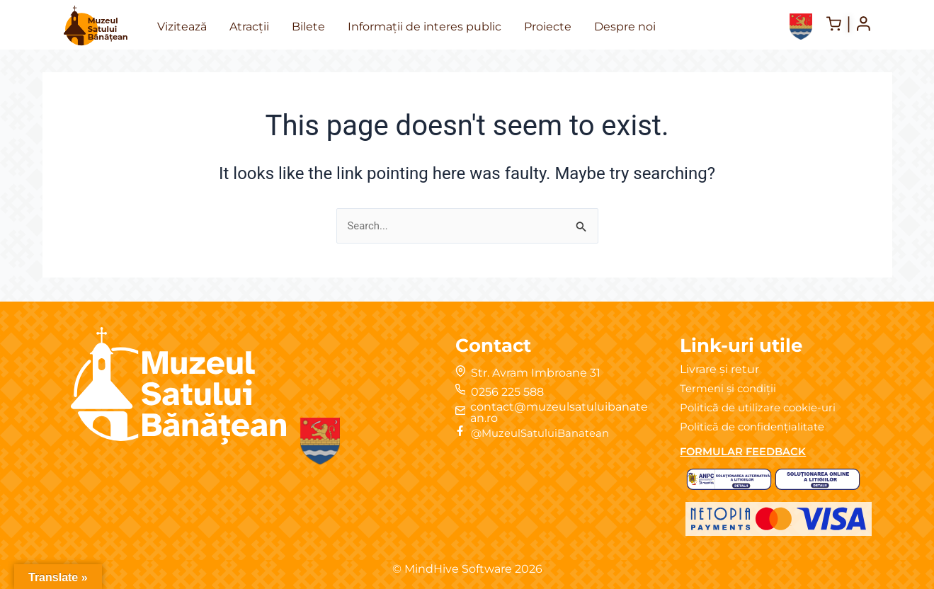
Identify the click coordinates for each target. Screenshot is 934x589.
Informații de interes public (424, 26)
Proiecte (547, 26)
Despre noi (625, 26)
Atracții (249, 26)
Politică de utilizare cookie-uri (762, 407)
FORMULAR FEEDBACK (748, 451)
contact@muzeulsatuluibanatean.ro (560, 412)
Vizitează (182, 26)
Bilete (308, 26)
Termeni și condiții (731, 388)
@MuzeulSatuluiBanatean (546, 433)
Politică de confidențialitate (758, 426)
